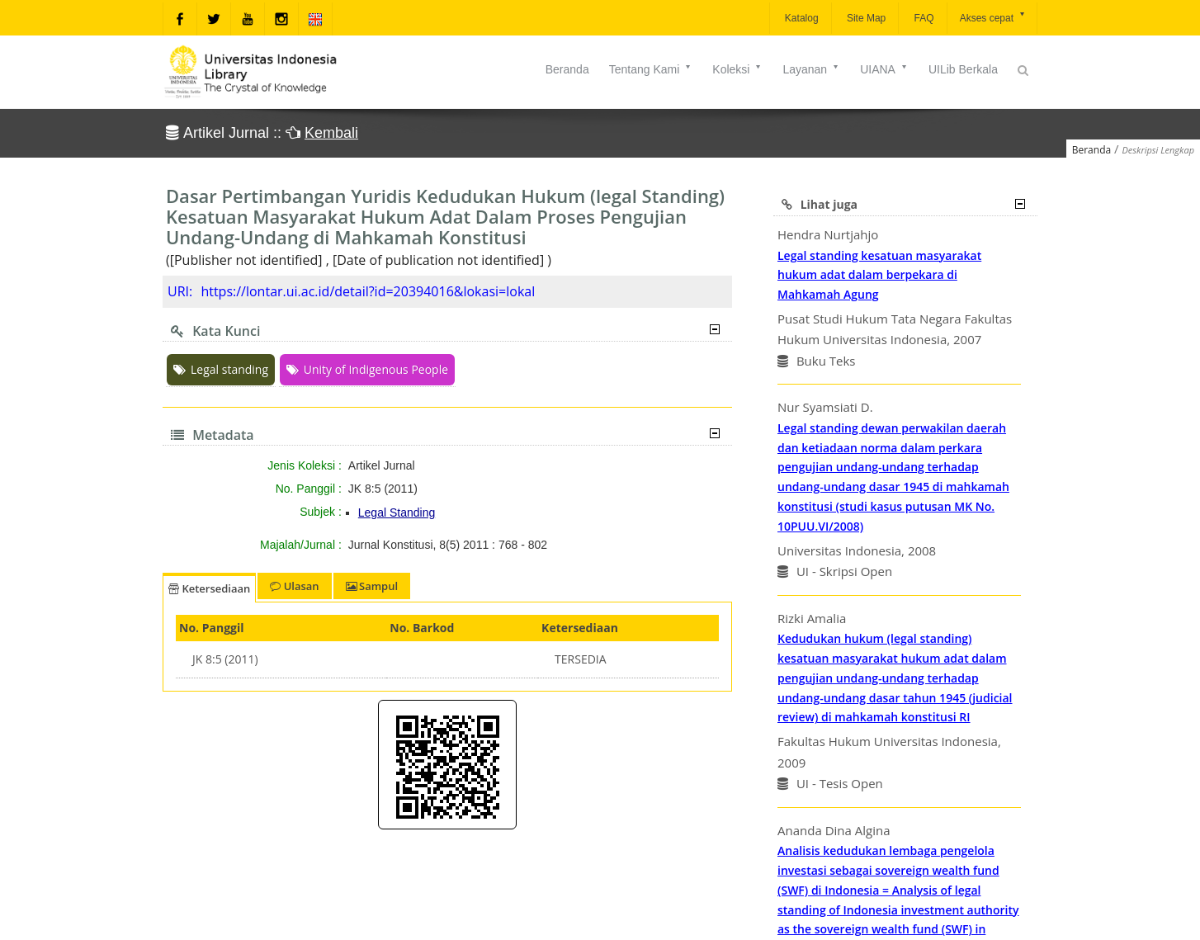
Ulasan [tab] (294, 586)
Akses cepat (993, 17)
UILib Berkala (963, 69)
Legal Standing (396, 512)
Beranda (567, 69)
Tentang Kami (651, 69)
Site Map (865, 18)
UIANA (884, 69)
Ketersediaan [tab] (209, 588)
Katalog (800, 18)
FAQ (922, 18)
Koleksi (737, 69)
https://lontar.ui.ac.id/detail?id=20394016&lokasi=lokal (368, 291)
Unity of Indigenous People (367, 369)
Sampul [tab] (372, 586)
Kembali (331, 133)
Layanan (811, 69)
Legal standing (220, 369)
